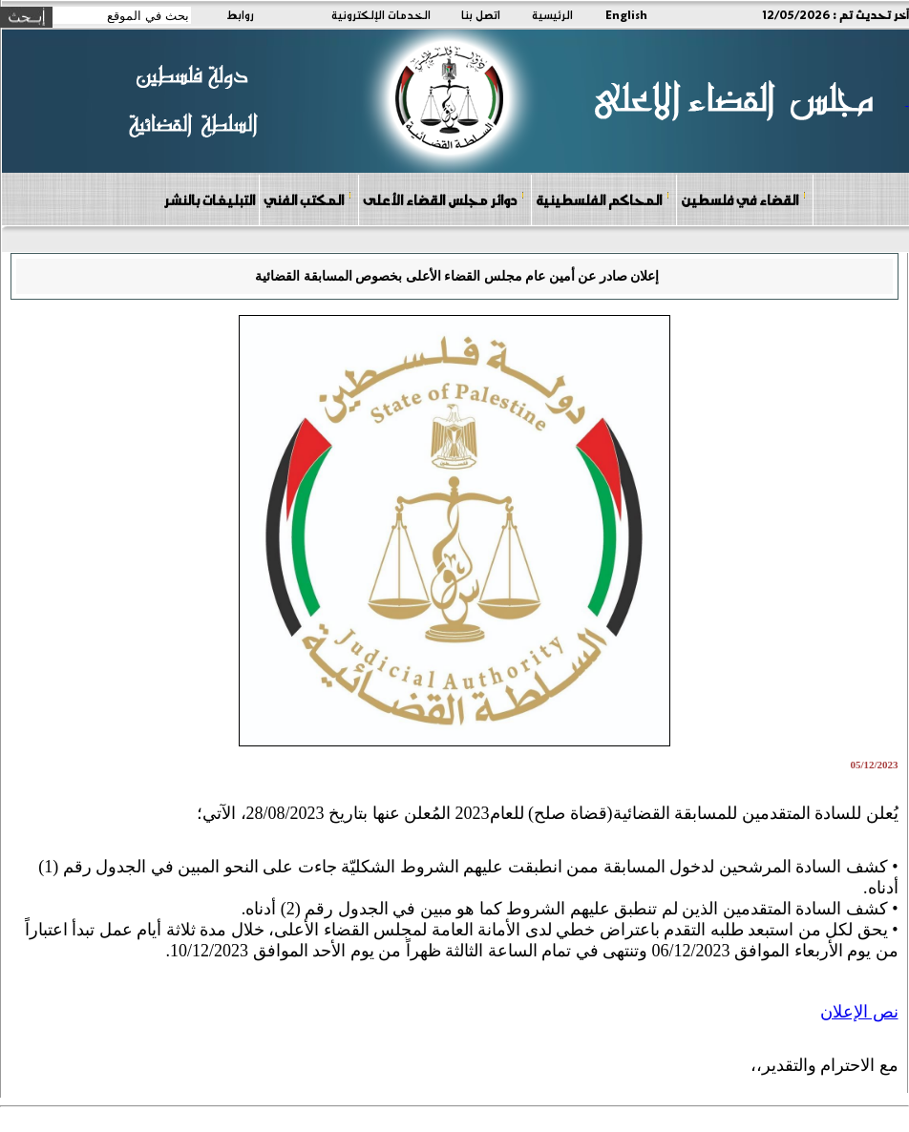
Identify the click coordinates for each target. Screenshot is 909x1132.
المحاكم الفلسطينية (603, 199)
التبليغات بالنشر (209, 199)
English (626, 14)
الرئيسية (552, 14)
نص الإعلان (859, 1011)
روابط (240, 14)
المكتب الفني (308, 199)
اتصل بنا (480, 14)
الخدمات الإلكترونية (381, 14)
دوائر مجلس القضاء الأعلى (444, 199)
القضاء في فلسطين (744, 199)
